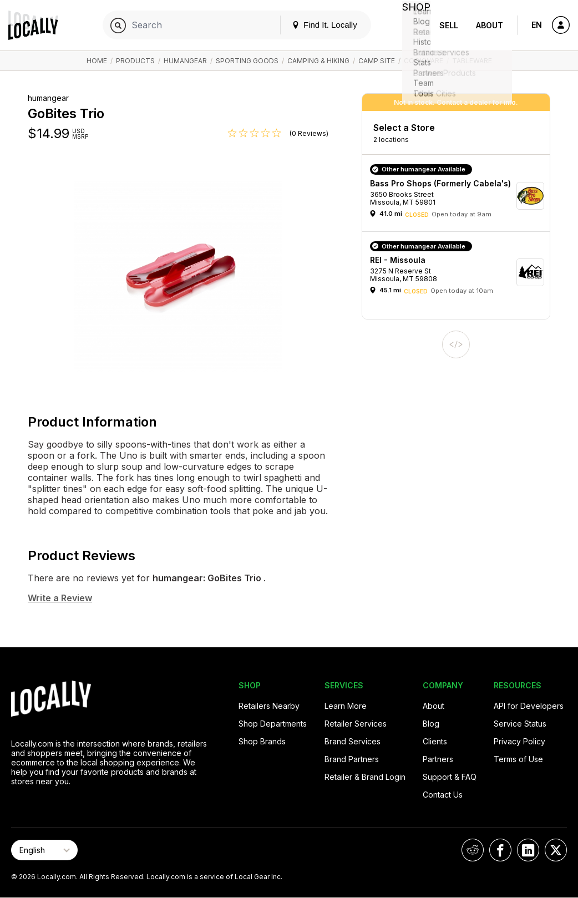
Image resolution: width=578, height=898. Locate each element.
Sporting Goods (247, 61)
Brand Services (353, 741)
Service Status (520, 723)
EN (536, 24)
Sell (448, 25)
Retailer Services (356, 723)
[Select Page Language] (44, 850)
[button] (460, 195)
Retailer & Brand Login (365, 777)
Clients (435, 741)
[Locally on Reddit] (473, 850)
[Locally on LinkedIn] (528, 850)
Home (97, 61)
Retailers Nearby (269, 706)
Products (135, 61)
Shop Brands (262, 741)
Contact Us (443, 794)
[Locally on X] (556, 850)
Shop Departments (273, 723)
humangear (185, 61)
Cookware (423, 61)
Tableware (472, 61)
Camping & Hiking (318, 61)
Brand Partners (352, 759)
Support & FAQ (449, 777)
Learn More (346, 706)
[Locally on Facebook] (500, 850)
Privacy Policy (519, 741)
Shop (410, 25)
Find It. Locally (313, 24)
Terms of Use (518, 759)
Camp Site (376, 61)
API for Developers (529, 706)
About (489, 25)
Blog (431, 723)
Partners (438, 759)
